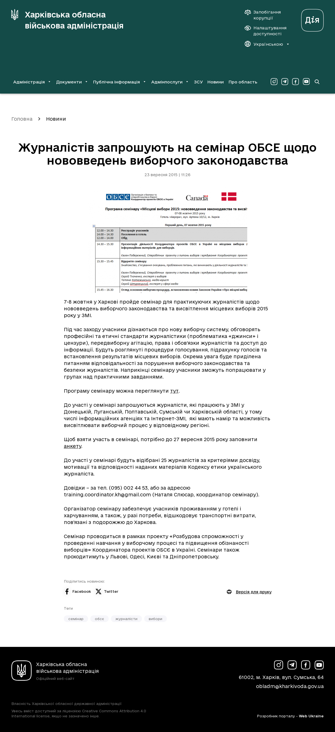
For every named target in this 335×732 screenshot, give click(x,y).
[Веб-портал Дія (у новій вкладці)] (312, 18)
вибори (155, 619)
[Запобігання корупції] (265, 15)
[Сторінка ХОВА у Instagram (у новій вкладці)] (274, 81)
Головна (21, 118)
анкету (72, 446)
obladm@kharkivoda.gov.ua (290, 686)
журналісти (126, 619)
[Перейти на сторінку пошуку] (317, 81)
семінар (76, 619)
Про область (242, 81)
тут (174, 390)
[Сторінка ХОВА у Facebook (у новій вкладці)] (295, 81)
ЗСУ (198, 81)
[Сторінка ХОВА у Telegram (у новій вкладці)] (284, 81)
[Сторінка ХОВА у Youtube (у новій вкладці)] (306, 81)
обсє (99, 619)
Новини (215, 81)
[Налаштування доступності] (265, 31)
